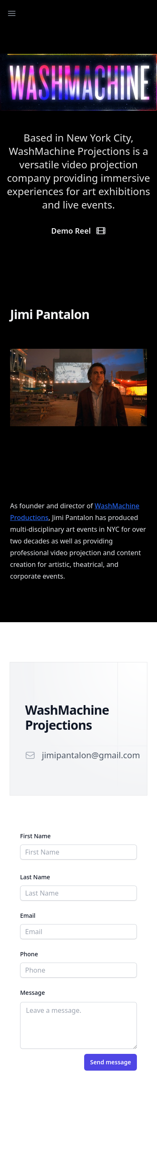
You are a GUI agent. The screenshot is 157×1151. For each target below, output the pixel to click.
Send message (110, 1062)
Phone (29, 954)
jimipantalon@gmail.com (91, 755)
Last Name (35, 877)
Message (32, 993)
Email (28, 915)
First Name (35, 836)
